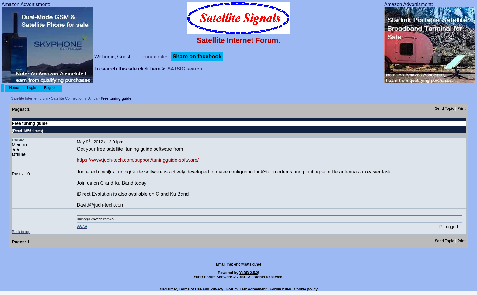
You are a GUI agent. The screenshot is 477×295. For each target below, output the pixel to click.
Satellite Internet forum (29, 98)
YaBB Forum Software (212, 277)
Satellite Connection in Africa (74, 98)
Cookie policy (305, 289)
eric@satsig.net (247, 264)
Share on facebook (196, 56)
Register (51, 88)
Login (31, 88)
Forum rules (155, 56)
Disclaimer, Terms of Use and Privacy (190, 289)
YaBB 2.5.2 (248, 273)
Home (14, 88)
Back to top (21, 232)
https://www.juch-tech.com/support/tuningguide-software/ (138, 160)
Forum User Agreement (246, 289)
